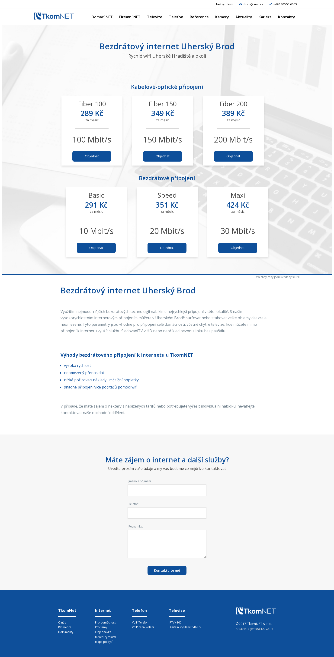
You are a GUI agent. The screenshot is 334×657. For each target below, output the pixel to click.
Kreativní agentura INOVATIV (254, 629)
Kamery (222, 17)
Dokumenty (65, 632)
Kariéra (265, 17)
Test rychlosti (224, 4)
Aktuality (243, 17)
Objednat (92, 156)
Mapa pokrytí (103, 642)
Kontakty (286, 17)
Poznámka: (135, 526)
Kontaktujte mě (167, 570)
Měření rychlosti (105, 637)
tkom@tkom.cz (251, 4)
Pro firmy (101, 627)
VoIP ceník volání (143, 627)
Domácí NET (102, 17)
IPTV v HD (175, 622)
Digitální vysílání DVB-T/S (185, 627)
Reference (199, 17)
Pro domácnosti (105, 622)
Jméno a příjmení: (139, 481)
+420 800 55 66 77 (283, 4)
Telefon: (133, 504)
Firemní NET (130, 17)
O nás (62, 622)
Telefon (176, 17)
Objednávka (103, 632)
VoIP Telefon (140, 622)
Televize (154, 17)
